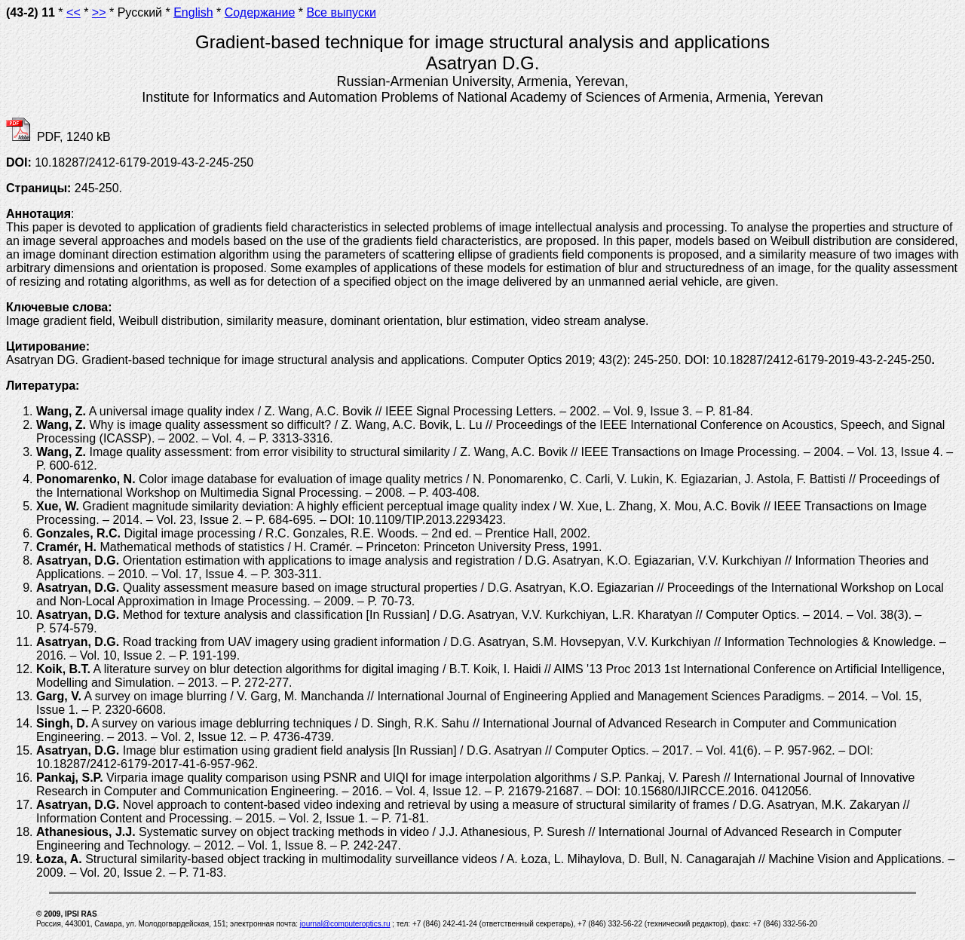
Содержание (260, 12)
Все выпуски (340, 12)
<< (73, 12)
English (193, 12)
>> (99, 12)
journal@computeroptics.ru (345, 924)
